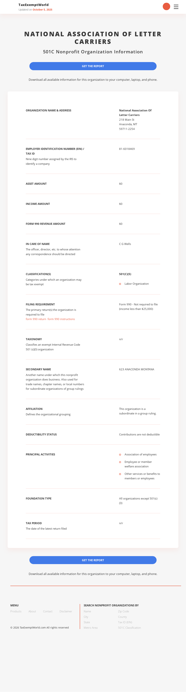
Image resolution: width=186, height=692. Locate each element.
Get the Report (93, 66)
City (86, 617)
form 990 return (36, 319)
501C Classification (129, 628)
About (32, 611)
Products (15, 611)
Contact (47, 611)
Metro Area (91, 628)
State (87, 622)
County (122, 617)
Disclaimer (66, 611)
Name (87, 611)
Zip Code (123, 611)
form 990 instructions (61, 319)
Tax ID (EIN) (125, 622)
